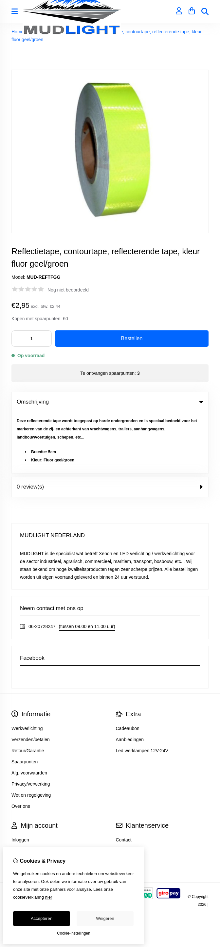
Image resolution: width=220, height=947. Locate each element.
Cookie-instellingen (73, 933)
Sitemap (124, 789)
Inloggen (20, 778)
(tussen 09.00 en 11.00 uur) (87, 565)
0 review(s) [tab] (110, 425)
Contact (124, 778)
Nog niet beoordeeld (68, 289)
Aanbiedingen (130, 678)
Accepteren (41, 918)
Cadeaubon (127, 667)
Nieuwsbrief (23, 800)
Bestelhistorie (25, 789)
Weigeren (105, 918)
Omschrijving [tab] (110, 402)
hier (48, 897)
